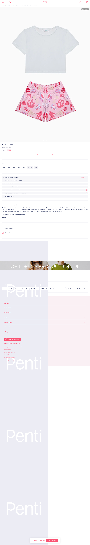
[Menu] (3, 2)
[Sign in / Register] (83, 2)
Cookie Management (9, 357)
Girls (9, 5)
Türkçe (6, 332)
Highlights (7, 308)
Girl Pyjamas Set (24, 5)
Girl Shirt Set (71, 288)
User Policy (7, 354)
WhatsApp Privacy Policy (10, 360)
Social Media (8, 322)
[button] (43, 140)
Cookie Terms (7, 349)
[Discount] (10, 2)
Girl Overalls (44, 288)
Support (6, 317)
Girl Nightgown (34, 288)
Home (4, 5)
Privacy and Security (9, 352)
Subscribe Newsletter (13, 339)
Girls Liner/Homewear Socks (57, 288)
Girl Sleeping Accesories (21, 288)
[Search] (6, 2)
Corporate (7, 312)
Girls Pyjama (15, 5)
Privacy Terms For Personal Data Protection (15, 347)
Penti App (7, 327)
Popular (6, 303)
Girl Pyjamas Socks (7, 288)
